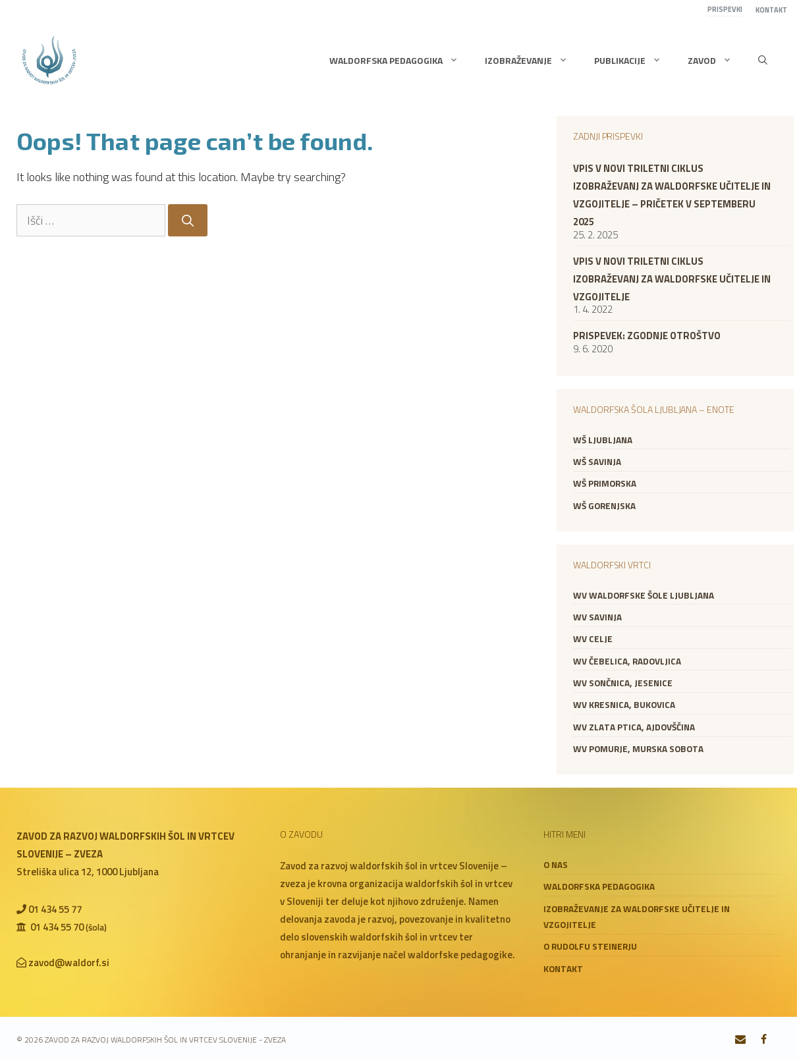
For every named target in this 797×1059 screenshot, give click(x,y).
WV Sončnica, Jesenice (623, 683)
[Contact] (740, 1039)
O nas (555, 864)
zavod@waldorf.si (68, 962)
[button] (763, 60)
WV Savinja (597, 617)
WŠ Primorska (604, 483)
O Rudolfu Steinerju (590, 946)
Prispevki (724, 9)
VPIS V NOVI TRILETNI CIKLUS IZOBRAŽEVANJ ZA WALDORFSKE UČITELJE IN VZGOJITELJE (672, 279)
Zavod (716, 60)
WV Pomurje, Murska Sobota (638, 748)
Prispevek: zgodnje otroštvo (647, 335)
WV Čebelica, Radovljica (627, 661)
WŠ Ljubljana (602, 440)
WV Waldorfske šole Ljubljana (643, 595)
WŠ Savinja (597, 461)
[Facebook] (763, 1039)
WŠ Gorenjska (604, 505)
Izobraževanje (533, 60)
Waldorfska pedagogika (400, 60)
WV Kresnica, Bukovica (624, 704)
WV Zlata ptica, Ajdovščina (634, 727)
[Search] (187, 220)
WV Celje (593, 638)
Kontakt (771, 10)
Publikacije (634, 60)
